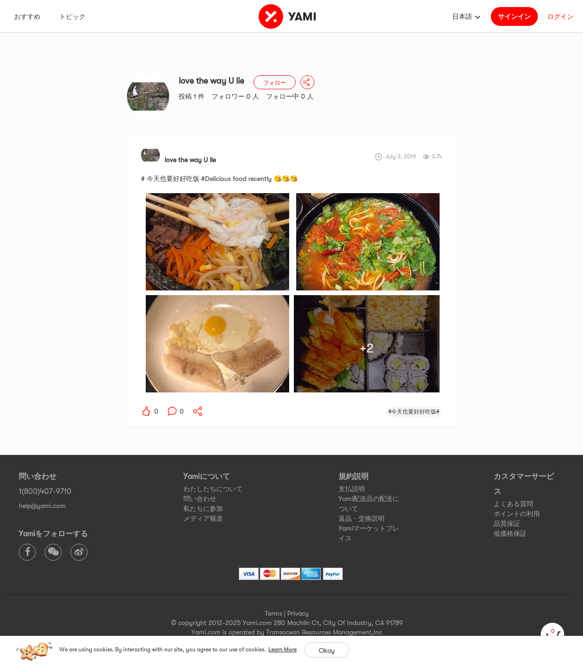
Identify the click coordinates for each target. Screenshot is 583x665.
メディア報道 (203, 518)
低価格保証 (510, 533)
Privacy (298, 613)
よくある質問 (513, 504)
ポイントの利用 (517, 513)
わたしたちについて (213, 489)
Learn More (282, 649)
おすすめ (27, 16)
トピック (72, 16)
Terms (273, 613)
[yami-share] (198, 411)
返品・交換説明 (362, 518)
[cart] (552, 634)
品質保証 (507, 523)
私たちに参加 (203, 508)
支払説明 (352, 489)
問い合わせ (199, 498)
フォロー (274, 82)
